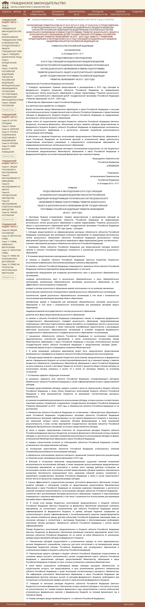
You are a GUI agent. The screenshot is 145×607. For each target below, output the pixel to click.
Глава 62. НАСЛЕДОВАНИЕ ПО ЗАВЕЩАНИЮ (11, 178)
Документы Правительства (38, 13)
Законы (17, 12)
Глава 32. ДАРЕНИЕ (10, 129)
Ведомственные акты (76, 13)
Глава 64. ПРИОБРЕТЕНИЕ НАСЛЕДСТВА (9, 195)
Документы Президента (58, 13)
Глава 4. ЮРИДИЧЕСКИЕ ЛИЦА (9, 63)
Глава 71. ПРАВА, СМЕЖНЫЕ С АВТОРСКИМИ (9, 244)
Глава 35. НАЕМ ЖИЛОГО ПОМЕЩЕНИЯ (8, 149)
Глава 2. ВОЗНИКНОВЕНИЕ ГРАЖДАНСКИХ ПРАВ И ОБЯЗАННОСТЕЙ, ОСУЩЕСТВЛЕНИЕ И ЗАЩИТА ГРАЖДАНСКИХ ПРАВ (12, 43)
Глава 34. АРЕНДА (10, 143)
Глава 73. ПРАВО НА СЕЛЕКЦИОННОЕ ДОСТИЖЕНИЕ (10, 259)
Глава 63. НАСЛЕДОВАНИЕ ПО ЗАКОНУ (11, 187)
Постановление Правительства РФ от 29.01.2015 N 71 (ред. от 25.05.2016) (85, 20)
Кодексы (6, 12)
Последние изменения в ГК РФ (97, 13)
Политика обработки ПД (16, 604)
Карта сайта (129, 604)
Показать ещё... (9, 110)
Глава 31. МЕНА (8, 126)
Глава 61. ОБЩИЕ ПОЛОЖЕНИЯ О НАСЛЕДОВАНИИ (9, 170)
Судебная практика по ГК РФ (120, 13)
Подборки (137, 12)
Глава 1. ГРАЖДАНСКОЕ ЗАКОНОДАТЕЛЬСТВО (11, 29)
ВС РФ (24, 13)
